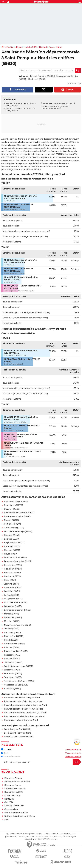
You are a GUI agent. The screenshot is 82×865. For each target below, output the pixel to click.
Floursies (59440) (12, 550)
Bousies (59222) (11, 520)
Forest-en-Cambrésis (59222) (17, 561)
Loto (6, 819)
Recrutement (11, 837)
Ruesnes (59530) (12, 658)
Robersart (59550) (12, 655)
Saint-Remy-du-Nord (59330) (17, 729)
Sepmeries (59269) (13, 677)
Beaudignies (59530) (13, 505)
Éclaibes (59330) (11, 539)
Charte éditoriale (36, 834)
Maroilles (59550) (12, 621)
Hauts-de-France (47, 47)
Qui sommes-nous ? (14, 834)
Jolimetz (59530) (11, 584)
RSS (74, 834)
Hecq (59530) (10, 580)
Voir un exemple (73, 749)
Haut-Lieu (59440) (12, 572)
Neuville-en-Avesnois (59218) (17, 625)
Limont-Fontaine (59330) (42, 76)
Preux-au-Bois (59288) (14, 643)
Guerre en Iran (11, 809)
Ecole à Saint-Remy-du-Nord (17, 733)
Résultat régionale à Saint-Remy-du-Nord (23, 701)
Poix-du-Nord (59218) (13, 636)
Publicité (47, 834)
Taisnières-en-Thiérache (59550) (19, 681)
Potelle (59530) (11, 640)
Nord (59, 47)
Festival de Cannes (13, 778)
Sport (4, 753)
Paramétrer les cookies (44, 837)
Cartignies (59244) (12, 524)
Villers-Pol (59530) (12, 688)
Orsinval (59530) (11, 628)
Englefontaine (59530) (14, 542)
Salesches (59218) (12, 670)
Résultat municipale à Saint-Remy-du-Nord (24, 716)
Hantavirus (9, 799)
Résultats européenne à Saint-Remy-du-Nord (25, 712)
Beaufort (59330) (11, 509)
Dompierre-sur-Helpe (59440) (18, 531)
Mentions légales (70, 837)
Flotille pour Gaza (12, 795)
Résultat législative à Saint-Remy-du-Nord (23, 709)
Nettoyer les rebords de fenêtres (19, 816)
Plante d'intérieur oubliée (16, 812)
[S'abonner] (41, 762)
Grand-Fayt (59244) (12, 569)
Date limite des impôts (15, 788)
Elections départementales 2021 (21, 47)
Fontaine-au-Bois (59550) (15, 557)
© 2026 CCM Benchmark (47, 839)
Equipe (25, 834)
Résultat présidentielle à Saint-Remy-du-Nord (25, 705)
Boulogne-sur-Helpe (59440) (17, 516)
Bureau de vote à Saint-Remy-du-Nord (22, 697)
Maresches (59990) (13, 617)
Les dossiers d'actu (10, 756)
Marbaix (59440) (11, 614)
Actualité (6, 749)
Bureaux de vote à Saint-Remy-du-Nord (59, 103)
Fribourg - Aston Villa (14, 805)
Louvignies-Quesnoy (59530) (17, 610)
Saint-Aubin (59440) (13, 662)
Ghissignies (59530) (13, 565)
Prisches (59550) (11, 647)
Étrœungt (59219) (12, 546)
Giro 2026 (8, 802)
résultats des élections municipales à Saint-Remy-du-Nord (31, 145)
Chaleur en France (12, 785)
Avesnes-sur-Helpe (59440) (17, 501)
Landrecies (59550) (12, 587)
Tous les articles (65, 834)
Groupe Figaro (30, 839)
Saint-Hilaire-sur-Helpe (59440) (18, 666)
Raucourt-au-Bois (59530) (15, 651)
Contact (55, 834)
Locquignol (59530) (12, 606)
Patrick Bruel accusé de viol (17, 781)
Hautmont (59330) (36, 79)
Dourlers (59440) (11, 535)
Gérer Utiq (58, 837)
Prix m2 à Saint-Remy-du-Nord (18, 736)
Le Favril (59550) (11, 595)
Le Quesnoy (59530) (13, 599)
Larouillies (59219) (12, 591)
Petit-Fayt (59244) (12, 632)
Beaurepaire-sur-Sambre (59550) (19, 512)
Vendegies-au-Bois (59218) (16, 685)
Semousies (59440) (13, 673)
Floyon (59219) (10, 554)
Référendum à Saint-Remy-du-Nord (21, 720)
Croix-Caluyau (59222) (14, 527)
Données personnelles (26, 837)
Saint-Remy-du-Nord (51, 106)
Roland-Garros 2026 (13, 792)
